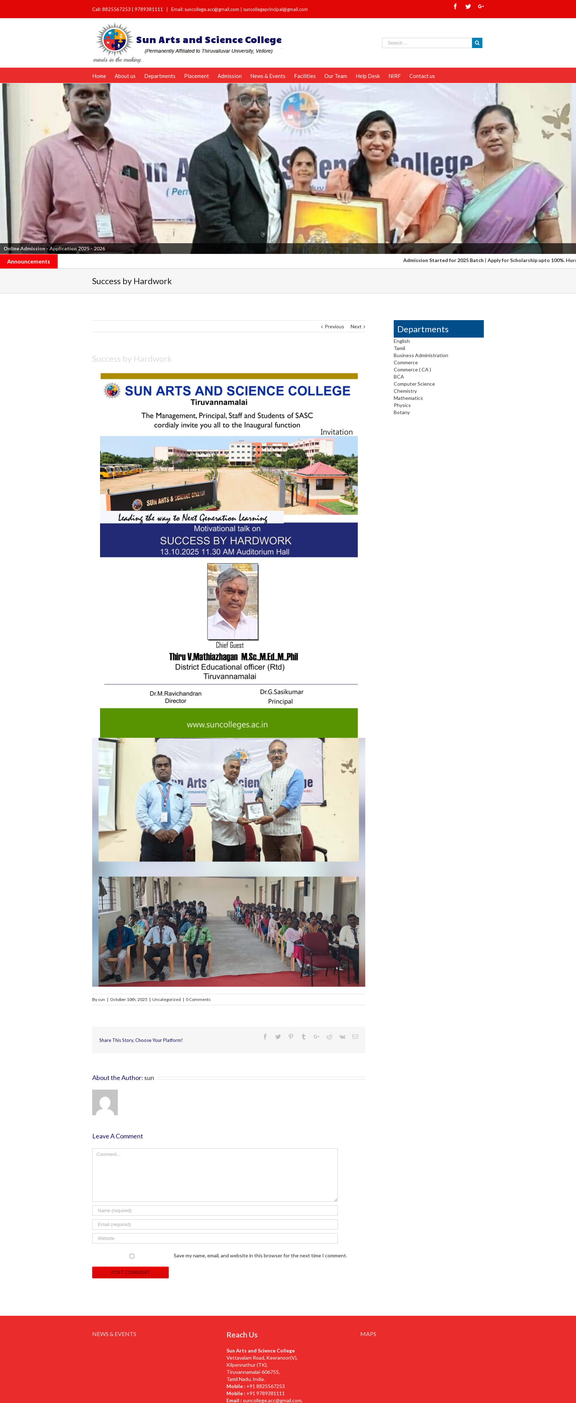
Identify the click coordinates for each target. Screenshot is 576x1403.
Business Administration (421, 355)
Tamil (399, 348)
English (402, 341)
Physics (402, 405)
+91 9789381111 (265, 1393)
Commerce (406, 362)
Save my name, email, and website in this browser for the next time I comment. (260, 1255)
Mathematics (408, 398)
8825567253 (117, 9)
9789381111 (149, 9)
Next (356, 326)
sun (101, 999)
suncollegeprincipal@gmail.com (275, 9)
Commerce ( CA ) (412, 369)
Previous (334, 326)
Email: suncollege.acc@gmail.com (205, 9)
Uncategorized (166, 999)
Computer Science (414, 384)
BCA (399, 377)
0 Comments (198, 999)
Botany (402, 412)
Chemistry (405, 391)
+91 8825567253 (265, 1386)
